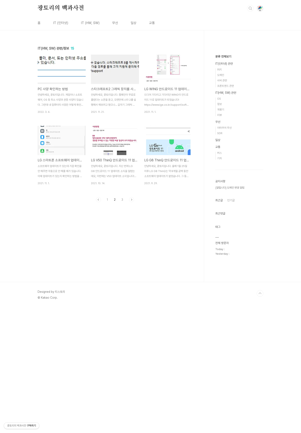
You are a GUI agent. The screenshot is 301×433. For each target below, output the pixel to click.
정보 (219, 229)
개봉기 (220, 235)
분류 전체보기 (223, 182)
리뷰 (219, 240)
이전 (98, 199)
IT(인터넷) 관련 (224, 189)
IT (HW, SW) (90, 23)
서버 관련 (222, 206)
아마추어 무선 (224, 253)
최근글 (219, 326)
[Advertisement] (115, 244)
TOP (260, 419)
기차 (219, 283)
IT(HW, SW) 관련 (225, 218)
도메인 (220, 200)
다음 (131, 199)
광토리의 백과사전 (61, 8)
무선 (115, 23)
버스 (219, 278)
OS (219, 224)
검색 (250, 8)
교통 (152, 23)
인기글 (231, 326)
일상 (133, 23)
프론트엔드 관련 (225, 211)
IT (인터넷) (60, 23)
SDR (219, 258)
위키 (219, 195)
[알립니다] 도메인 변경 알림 (229, 313)
